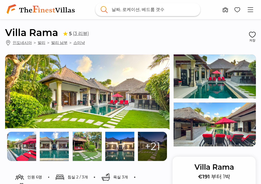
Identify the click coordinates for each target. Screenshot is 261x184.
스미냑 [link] (79, 42)
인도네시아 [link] (22, 42)
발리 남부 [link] (59, 42)
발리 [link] (41, 42)
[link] (42, 10)
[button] (225, 10)
